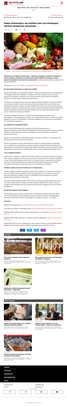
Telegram (6, 225)
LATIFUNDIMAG (39, 387)
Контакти (6, 387)
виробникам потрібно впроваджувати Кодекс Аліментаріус (29, 85)
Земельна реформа (44, 7)
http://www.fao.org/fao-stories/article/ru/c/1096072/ (47, 208)
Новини (7, 367)
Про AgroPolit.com (8, 385)
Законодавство (9, 377)
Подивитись (8, 374)
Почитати (7, 370)
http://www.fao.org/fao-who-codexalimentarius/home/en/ (36, 205)
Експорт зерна (34, 7)
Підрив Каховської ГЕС (23, 7)
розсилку (22, 225)
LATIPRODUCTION (39, 385)
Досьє (6, 381)
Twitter (59, 223)
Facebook (54, 223)
